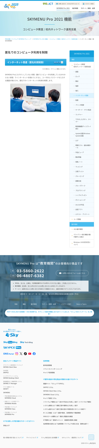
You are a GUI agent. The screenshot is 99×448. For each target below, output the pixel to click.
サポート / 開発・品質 (88, 8)
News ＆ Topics (81, 304)
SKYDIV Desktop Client (20, 377)
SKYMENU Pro (21, 413)
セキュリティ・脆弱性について (72, 437)
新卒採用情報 (47, 365)
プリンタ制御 (79, 105)
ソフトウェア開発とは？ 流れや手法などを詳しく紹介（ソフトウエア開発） (67, 402)
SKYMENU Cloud (21, 397)
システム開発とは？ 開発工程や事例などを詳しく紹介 (60, 405)
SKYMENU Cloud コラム (51, 395)
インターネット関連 (81, 95)
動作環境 (75, 8)
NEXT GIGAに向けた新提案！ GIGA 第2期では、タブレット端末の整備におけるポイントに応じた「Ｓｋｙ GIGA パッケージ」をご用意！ (49, 313)
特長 (16, 304)
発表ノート (79, 162)
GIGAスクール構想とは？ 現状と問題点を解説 (58, 416)
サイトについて (32, 437)
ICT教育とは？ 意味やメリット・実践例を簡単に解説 (60, 420)
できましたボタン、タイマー (83, 120)
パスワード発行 (89, 4)
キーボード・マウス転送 (83, 110)
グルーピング (79, 176)
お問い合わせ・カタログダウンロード (68, 4)
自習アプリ (79, 209)
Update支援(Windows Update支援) (82, 134)
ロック (77, 76)
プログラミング (80, 190)
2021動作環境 (78, 229)
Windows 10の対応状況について (82, 243)
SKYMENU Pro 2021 (63, 8)
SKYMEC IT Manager (20, 382)
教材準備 (78, 157)
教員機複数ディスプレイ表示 (83, 127)
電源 (76, 86)
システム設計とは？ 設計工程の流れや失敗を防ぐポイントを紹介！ (64, 409)
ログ (76, 140)
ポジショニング (80, 200)
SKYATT (20, 388)
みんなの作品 (79, 205)
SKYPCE (20, 372)
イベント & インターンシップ (52, 369)
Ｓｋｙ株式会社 (91, 443)
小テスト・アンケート (82, 214)
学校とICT (6, 425)
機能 (24, 304)
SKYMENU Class (21, 408)
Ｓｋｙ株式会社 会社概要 (50, 437)
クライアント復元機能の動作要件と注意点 (82, 235)
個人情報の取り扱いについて (13, 437)
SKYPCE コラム (48, 387)
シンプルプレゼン (81, 195)
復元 (76, 91)
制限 (76, 100)
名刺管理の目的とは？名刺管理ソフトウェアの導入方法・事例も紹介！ (66, 424)
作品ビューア (79, 152)
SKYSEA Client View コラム (52, 391)
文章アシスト (79, 171)
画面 (76, 72)
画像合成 (78, 181)
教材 (76, 81)
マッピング (79, 167)
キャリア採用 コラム (49, 398)
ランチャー (79, 114)
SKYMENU (6, 392)
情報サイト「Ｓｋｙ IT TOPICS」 (54, 384)
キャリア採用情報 (49, 372)
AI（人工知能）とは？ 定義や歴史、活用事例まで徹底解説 (62, 413)
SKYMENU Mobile (21, 402)
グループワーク (80, 186)
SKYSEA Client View (20, 366)
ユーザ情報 (77, 219)
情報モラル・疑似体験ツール (83, 146)
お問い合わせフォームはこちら (73, 273)
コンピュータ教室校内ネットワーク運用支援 (82, 65)
